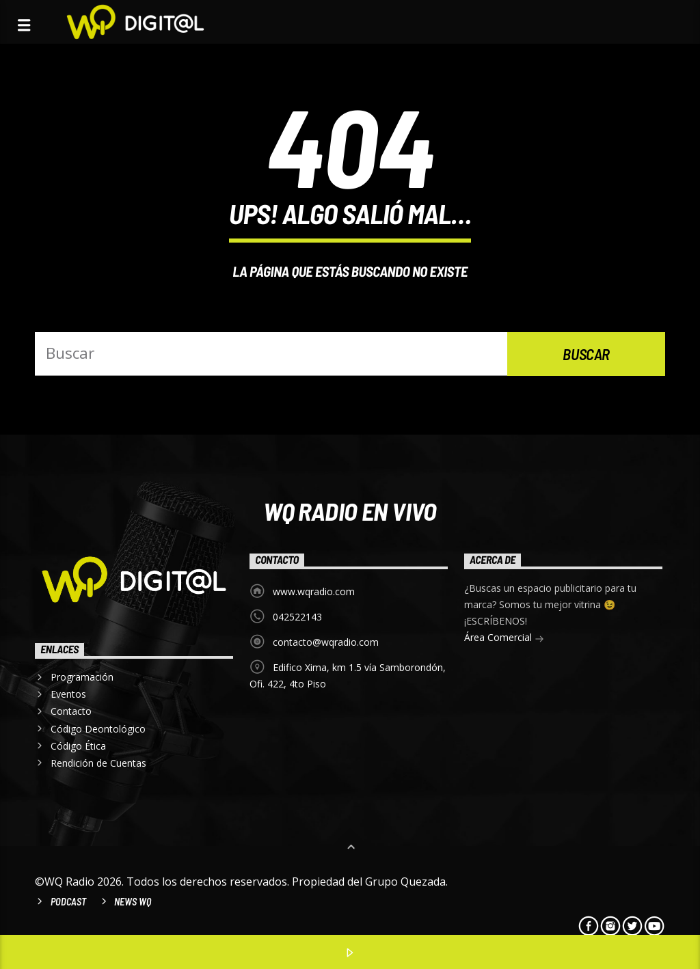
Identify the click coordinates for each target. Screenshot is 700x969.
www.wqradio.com (314, 591)
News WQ (132, 901)
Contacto (71, 711)
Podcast (68, 901)
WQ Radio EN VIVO (350, 510)
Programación (82, 676)
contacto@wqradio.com (326, 642)
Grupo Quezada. (406, 881)
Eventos (68, 693)
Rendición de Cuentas (98, 762)
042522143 (297, 616)
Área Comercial (504, 638)
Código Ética (78, 745)
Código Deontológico (98, 728)
